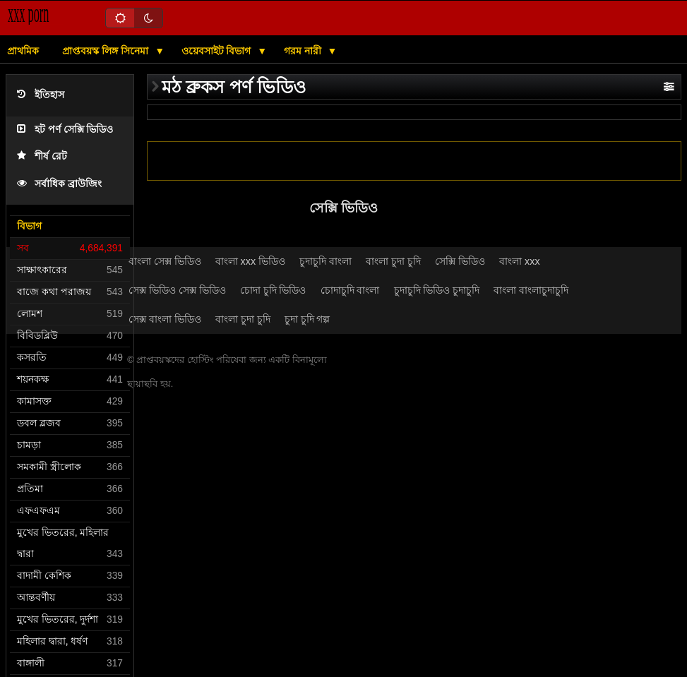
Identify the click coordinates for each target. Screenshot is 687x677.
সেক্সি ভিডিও (460, 261)
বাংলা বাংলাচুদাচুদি (531, 290)
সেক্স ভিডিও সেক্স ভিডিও (177, 290)
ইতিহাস (40, 95)
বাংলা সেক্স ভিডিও (165, 261)
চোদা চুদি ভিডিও (273, 290)
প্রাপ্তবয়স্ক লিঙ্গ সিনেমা (106, 50)
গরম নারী (304, 50)
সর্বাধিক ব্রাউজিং (59, 184)
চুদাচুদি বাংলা (325, 261)
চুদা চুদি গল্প (307, 319)
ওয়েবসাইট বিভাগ (217, 50)
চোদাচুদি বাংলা (350, 290)
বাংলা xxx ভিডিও (250, 261)
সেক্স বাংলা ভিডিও (165, 319)
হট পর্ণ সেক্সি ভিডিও (65, 129)
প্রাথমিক (23, 50)
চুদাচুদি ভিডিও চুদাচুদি (437, 290)
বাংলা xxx (519, 261)
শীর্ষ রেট (42, 156)
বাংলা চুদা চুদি (393, 261)
